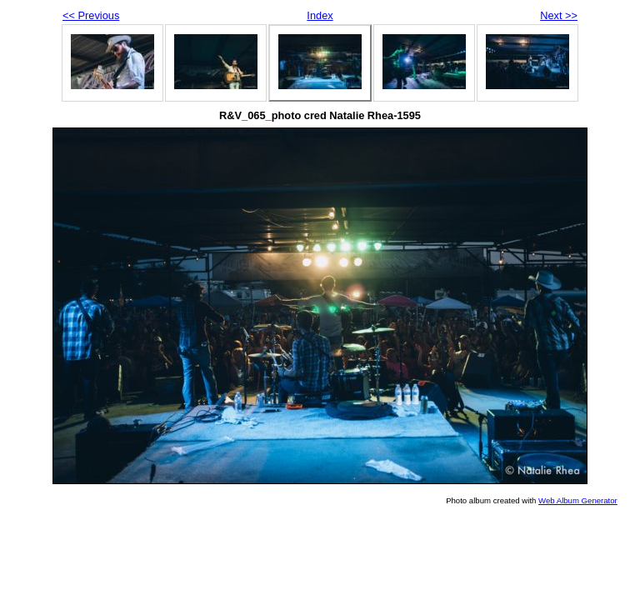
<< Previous (90, 15)
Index (319, 15)
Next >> (559, 15)
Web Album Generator (578, 500)
